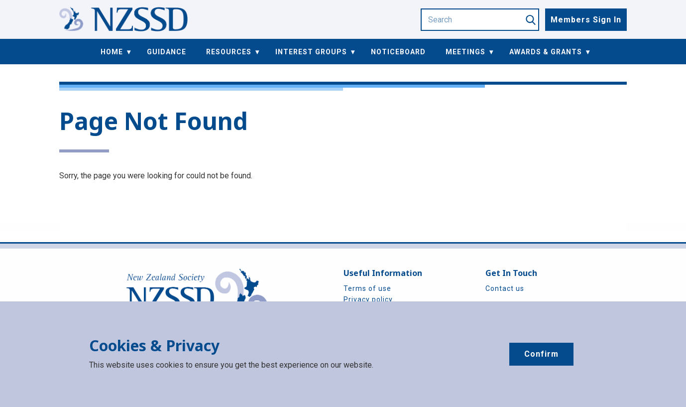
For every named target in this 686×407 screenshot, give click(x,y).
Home (112, 52)
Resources (228, 52)
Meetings (465, 52)
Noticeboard (398, 52)
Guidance (166, 52)
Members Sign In (586, 19)
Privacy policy (368, 299)
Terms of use (367, 288)
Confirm (541, 354)
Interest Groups (311, 52)
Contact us (504, 288)
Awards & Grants (545, 52)
